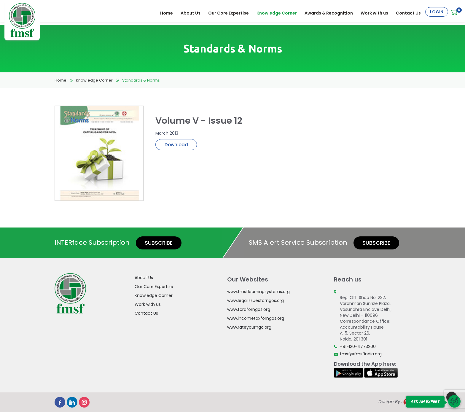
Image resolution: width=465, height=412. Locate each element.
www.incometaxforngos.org (255, 318)
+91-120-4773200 (358, 346)
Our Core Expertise (229, 12)
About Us (191, 12)
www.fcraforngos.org (248, 309)
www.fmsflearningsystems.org (258, 292)
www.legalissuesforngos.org (255, 300)
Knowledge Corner (277, 12)
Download (176, 144)
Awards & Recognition (329, 12)
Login (436, 12)
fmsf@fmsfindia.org (361, 354)
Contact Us (408, 12)
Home (167, 12)
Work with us (375, 12)
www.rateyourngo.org (249, 327)
